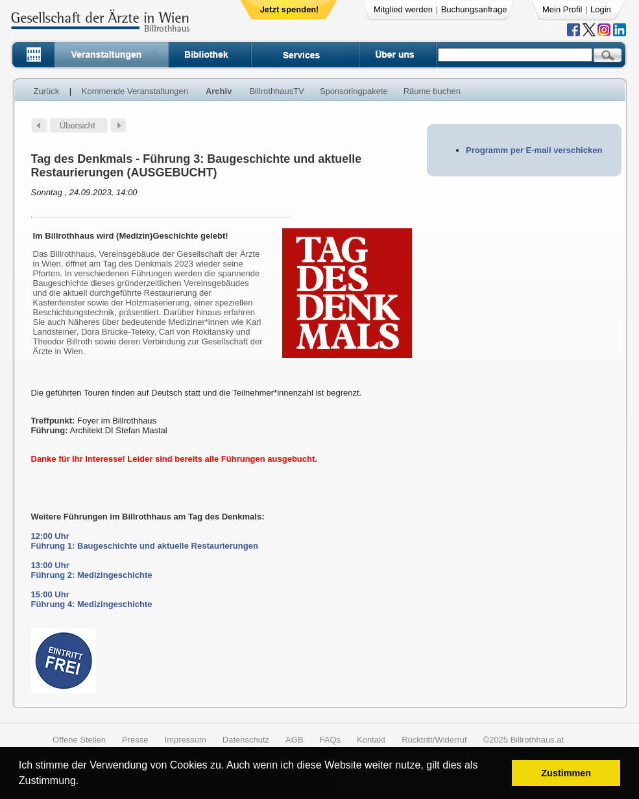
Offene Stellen (79, 740)
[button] (83, 782)
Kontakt (371, 740)
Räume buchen (432, 91)
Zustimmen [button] (566, 773)
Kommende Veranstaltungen (135, 91)
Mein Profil (562, 9)
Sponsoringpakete (354, 91)
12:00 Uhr (50, 536)
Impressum (185, 740)
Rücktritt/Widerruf (434, 740)
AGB (294, 740)
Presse (135, 740)
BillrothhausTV (276, 91)
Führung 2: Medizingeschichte (91, 575)
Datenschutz (246, 740)
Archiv (219, 91)
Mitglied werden (403, 9)
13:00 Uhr (50, 565)
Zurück (47, 91)
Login (600, 9)
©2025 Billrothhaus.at (523, 740)
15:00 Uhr (50, 594)
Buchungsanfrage (474, 9)
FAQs (330, 740)
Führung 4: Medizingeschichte (91, 604)
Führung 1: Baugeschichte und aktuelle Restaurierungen (144, 546)
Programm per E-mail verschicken (534, 150)
